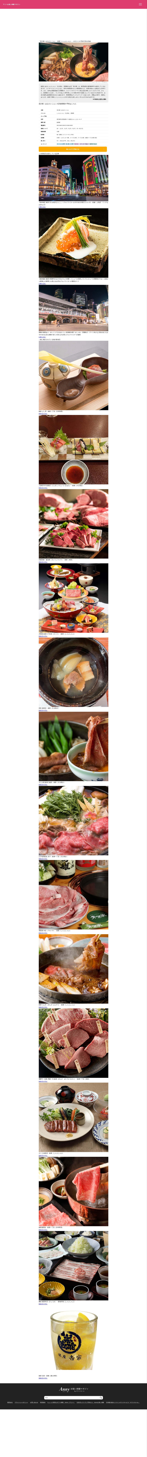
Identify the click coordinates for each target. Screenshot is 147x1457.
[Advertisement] (73, 23)
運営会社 (10, 1402)
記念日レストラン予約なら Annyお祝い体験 (90, 1402)
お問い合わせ (34, 1402)
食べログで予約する (72, 149)
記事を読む (42, 207)
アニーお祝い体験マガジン (11, 4)
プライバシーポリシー (21, 1402)
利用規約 (42, 1402)
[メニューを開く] (139, 4)
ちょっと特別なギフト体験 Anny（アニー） (61, 1402)
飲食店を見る (43, 413)
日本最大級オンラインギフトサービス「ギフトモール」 (123, 1402)
